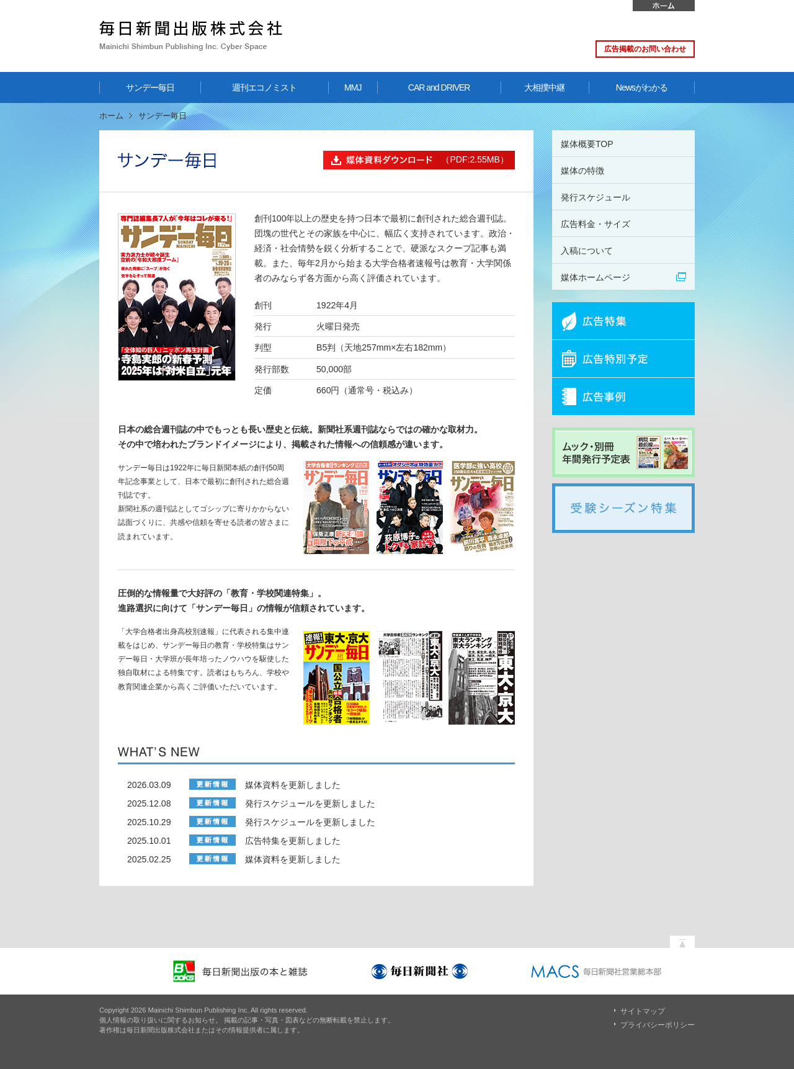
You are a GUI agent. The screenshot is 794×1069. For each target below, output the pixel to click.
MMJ (352, 87)
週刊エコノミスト (264, 87)
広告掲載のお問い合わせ (645, 49)
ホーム (664, 5)
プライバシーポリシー (657, 1025)
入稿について (587, 251)
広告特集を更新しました (293, 841)
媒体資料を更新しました (293, 785)
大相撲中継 (544, 87)
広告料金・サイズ (595, 224)
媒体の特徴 (582, 171)
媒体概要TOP (587, 144)
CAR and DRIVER (439, 87)
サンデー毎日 (150, 87)
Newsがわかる (641, 87)
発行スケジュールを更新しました (310, 803)
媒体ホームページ (595, 277)
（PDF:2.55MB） (416, 160)
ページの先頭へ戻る (682, 938)
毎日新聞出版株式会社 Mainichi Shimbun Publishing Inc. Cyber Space (190, 35)
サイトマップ (642, 1011)
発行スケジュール (595, 197)
